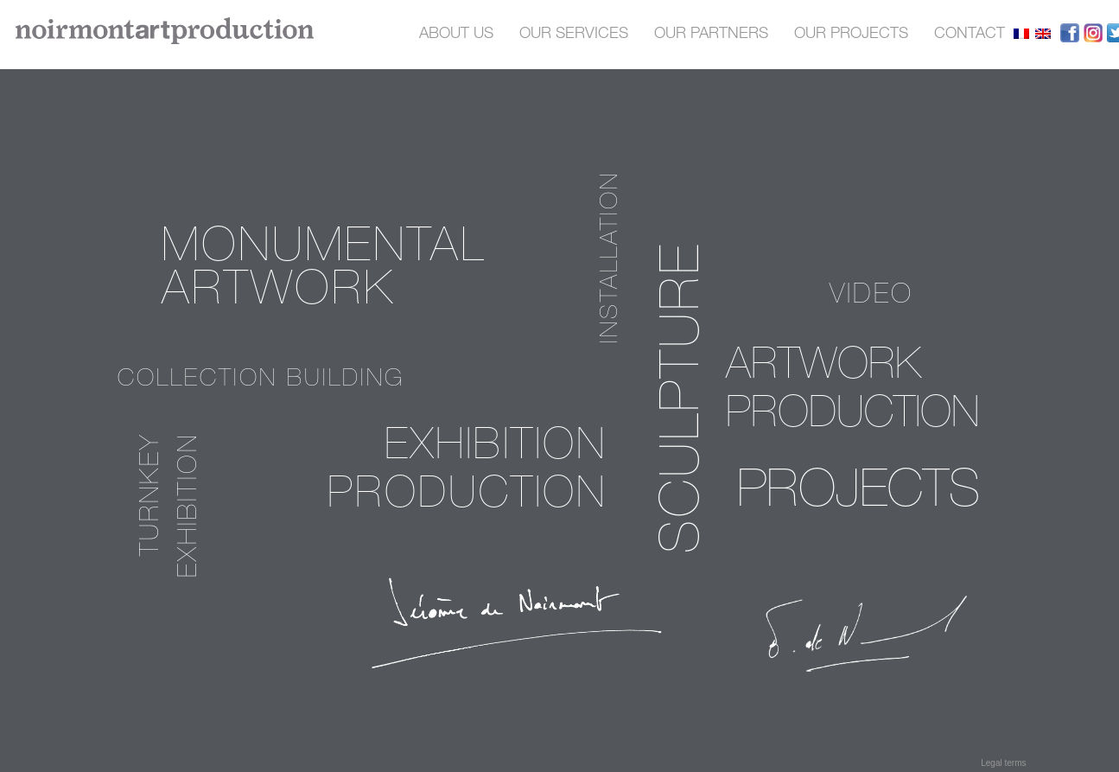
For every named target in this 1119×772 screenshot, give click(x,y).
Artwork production (852, 392)
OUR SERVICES (573, 34)
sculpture (686, 397)
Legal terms (1003, 763)
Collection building (261, 380)
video (871, 296)
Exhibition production (467, 473)
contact (969, 34)
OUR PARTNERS (711, 34)
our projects (851, 34)
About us (456, 34)
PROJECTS (859, 494)
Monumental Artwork (324, 271)
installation (612, 257)
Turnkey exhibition (172, 505)
